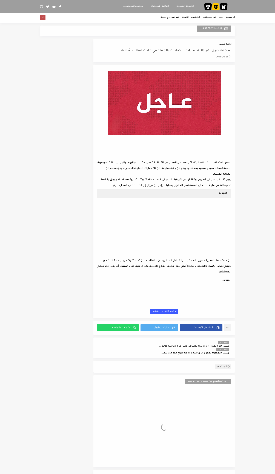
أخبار (221, 19)
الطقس (195, 19)
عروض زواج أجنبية (170, 19)
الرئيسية (230, 19)
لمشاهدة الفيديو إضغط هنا (167, 313)
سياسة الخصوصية (133, 6)
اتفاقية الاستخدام (160, 6)
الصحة (185, 19)
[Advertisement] (167, 151)
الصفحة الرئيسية (185, 6)
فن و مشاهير (209, 19)
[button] (202, 329)
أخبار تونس (224, 45)
